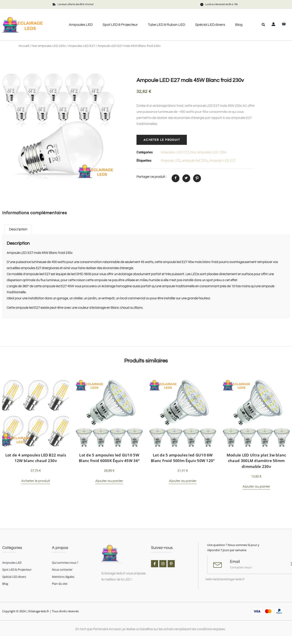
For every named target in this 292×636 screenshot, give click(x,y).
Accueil (24, 45)
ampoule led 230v (195, 160)
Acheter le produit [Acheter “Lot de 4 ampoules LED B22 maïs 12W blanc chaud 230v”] (35, 481)
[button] (263, 24)
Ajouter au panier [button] (109, 481)
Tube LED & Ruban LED (166, 24)
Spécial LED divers (210, 24)
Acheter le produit (162, 139)
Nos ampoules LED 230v (49, 45)
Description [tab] (18, 229)
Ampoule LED (171, 160)
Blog (239, 24)
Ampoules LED (81, 24)
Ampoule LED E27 (222, 160)
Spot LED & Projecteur (120, 24)
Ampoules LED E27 (81, 45)
